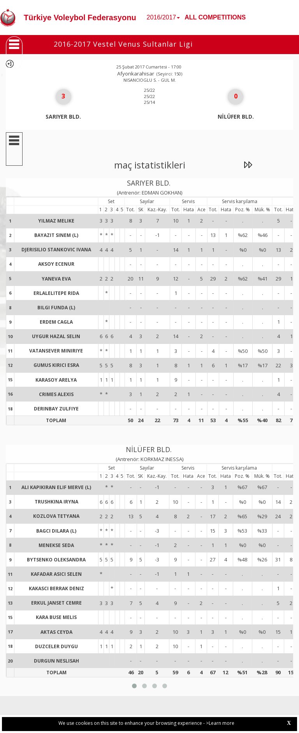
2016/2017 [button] (163, 17)
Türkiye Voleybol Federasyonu (80, 17)
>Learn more (220, 723)
